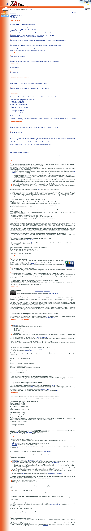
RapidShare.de (15, 461)
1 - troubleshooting (13, 13)
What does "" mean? (16, 132)
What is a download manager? (14, 67)
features (37, 526)
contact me (30, 9)
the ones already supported (50, 317)
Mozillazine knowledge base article (42, 337)
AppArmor (32, 242)
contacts (7, 5)
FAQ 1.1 (33, 222)
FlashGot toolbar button (55, 462)
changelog (40, 526)
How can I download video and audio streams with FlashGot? (19, 152)
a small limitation (29, 446)
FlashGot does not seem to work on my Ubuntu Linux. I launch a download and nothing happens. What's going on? (27, 50)
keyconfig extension (30, 239)
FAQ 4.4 (57, 390)
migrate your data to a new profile (60, 379)
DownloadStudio (45, 525)
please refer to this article (28, 350)
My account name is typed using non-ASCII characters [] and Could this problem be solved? (43, 31)
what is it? (34, 526)
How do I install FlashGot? (14, 80)
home (7, 3)
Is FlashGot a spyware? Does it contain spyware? (17, 56)
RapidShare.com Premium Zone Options (34, 460)
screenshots (43, 526)
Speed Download (47, 291)
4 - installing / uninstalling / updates (16, 15)
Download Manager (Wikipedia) (53, 293)
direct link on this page (17, 335)
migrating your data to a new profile (58, 349)
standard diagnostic (44, 379)
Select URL (14, 450)
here (29, 310)
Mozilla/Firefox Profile (42, 349)
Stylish (17, 432)
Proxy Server (23, 473)
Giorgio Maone (73, 12)
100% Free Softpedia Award (32, 263)
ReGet (42, 291)
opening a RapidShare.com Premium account (55, 473)
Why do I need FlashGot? (14, 72)
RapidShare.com (16, 459)
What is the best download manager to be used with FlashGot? (19, 124)
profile (15, 379)
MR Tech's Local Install (44, 388)
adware (36, 270)
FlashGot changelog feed (45, 389)
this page (15, 325)
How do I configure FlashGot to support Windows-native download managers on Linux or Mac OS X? (25, 146)
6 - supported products (13, 17)
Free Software (84, 0)
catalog (7, 4)
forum (46, 526)
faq (48, 526)
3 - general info (12, 14)
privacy (52, 526)
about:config (53, 385)
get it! (49, 526)
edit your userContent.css (30, 432)
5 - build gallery (12, 16)
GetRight (11, 446)
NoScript (59, 526)
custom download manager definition (55, 504)
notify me (39, 189)
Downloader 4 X (14, 445)
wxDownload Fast (38, 291)
